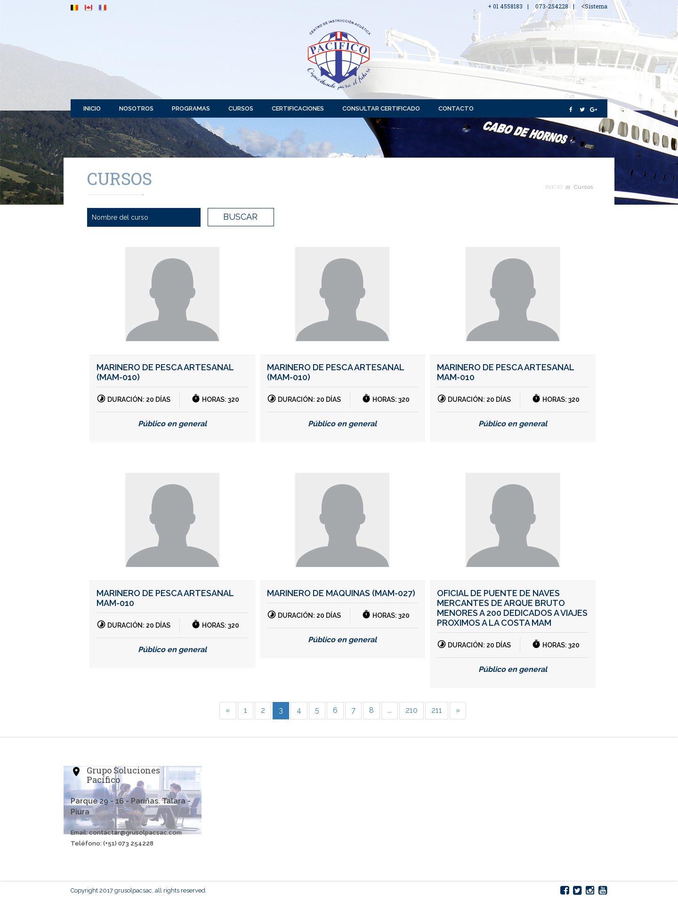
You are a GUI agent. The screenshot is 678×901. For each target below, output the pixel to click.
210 (411, 710)
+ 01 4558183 (505, 6)
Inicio (92, 108)
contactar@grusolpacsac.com (135, 832)
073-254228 (551, 6)
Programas (191, 108)
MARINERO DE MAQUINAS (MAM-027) (341, 593)
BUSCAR (240, 217)
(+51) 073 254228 (128, 843)
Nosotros (136, 108)
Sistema (596, 6)
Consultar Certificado (381, 108)
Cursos (240, 108)
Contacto (456, 108)
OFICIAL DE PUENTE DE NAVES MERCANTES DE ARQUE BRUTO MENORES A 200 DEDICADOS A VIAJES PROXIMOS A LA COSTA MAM (512, 608)
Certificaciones (298, 108)
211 (436, 710)
